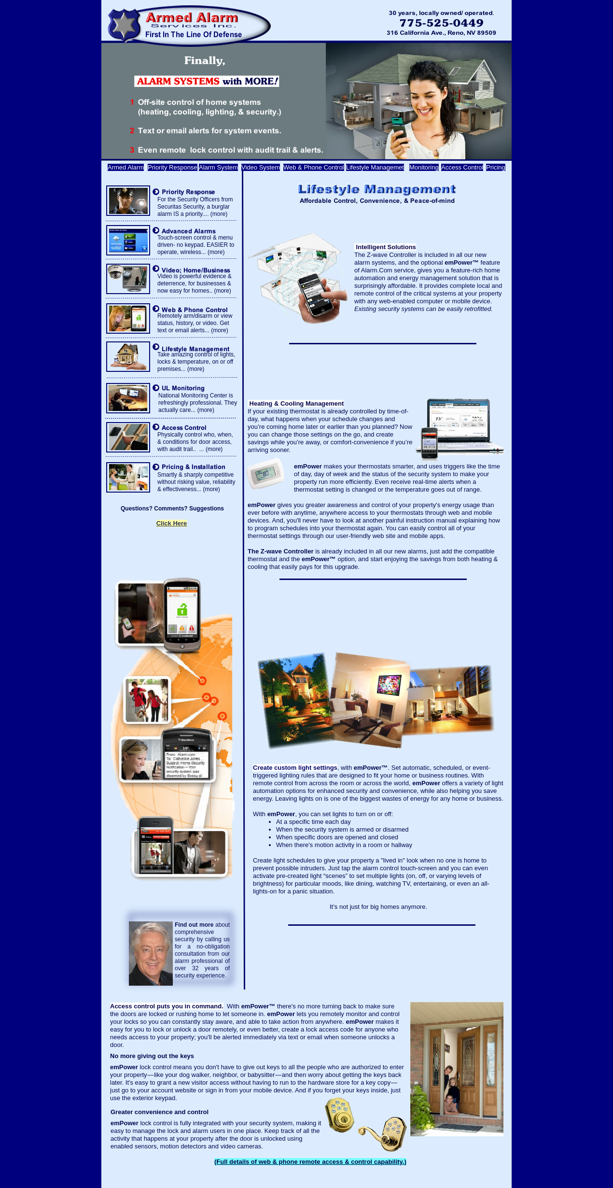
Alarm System (218, 167)
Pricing (495, 167)
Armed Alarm (126, 167)
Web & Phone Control (313, 167)
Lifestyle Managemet (375, 167)
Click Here (171, 523)
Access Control (462, 167)
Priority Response (172, 167)
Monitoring (424, 167)
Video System (260, 167)
